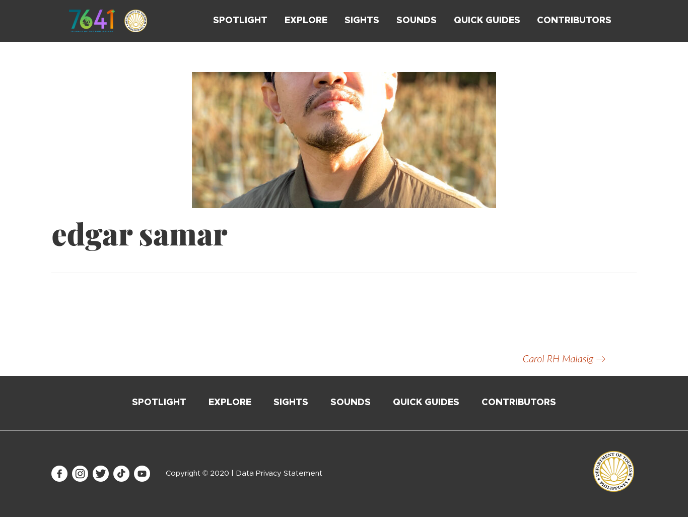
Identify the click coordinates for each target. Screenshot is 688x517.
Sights (362, 20)
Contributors (574, 20)
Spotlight (240, 20)
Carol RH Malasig (564, 358)
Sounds (416, 20)
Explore (306, 20)
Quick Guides (487, 20)
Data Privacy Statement (279, 473)
